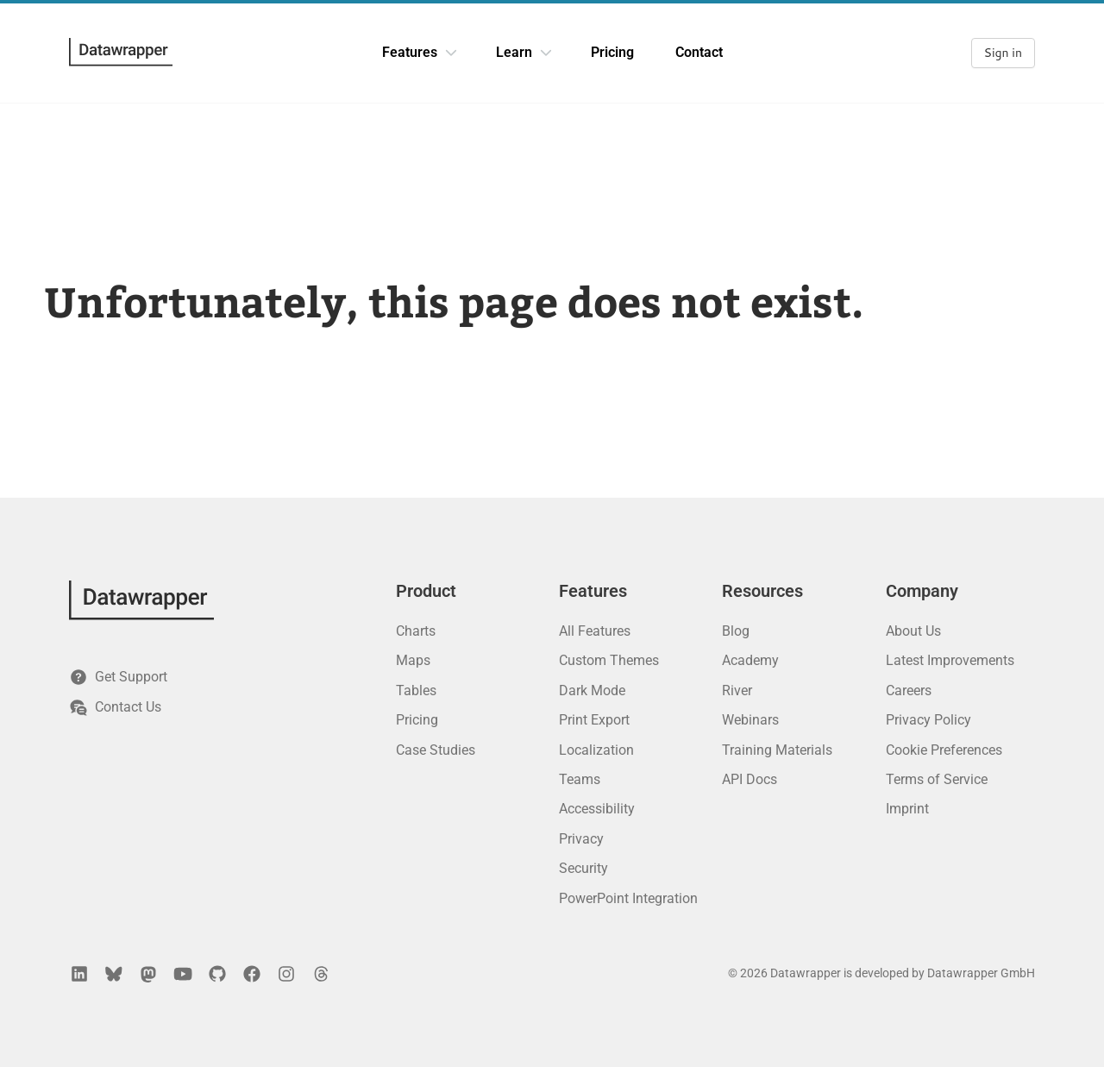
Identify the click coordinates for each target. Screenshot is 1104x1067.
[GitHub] (217, 973)
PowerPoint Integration (628, 898)
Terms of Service (937, 779)
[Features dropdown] (451, 53)
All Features (594, 631)
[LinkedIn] (79, 973)
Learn (514, 52)
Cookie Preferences (944, 750)
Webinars (750, 720)
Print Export (594, 720)
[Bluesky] (114, 973)
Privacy (581, 839)
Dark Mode (592, 690)
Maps (413, 660)
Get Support (118, 677)
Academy (750, 660)
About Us (913, 631)
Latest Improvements (950, 660)
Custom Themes (609, 660)
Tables (416, 690)
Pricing (612, 52)
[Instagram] (286, 973)
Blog (736, 631)
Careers (909, 690)
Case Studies (435, 750)
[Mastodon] (148, 973)
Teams (579, 779)
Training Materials (777, 750)
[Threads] (320, 973)
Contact (699, 52)
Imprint (907, 808)
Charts (416, 631)
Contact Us (115, 707)
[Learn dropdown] (546, 53)
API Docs (749, 779)
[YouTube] (182, 973)
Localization (596, 750)
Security (583, 868)
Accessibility (597, 808)
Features (409, 52)
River (737, 690)
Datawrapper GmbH (981, 973)
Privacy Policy (928, 720)
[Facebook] (252, 973)
